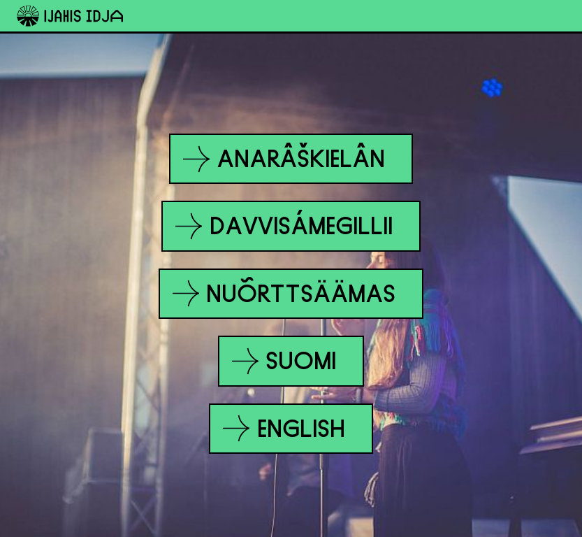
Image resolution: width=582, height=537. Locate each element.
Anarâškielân (285, 159)
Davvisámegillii (284, 226)
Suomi (285, 361)
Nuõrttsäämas (285, 293)
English (285, 428)
